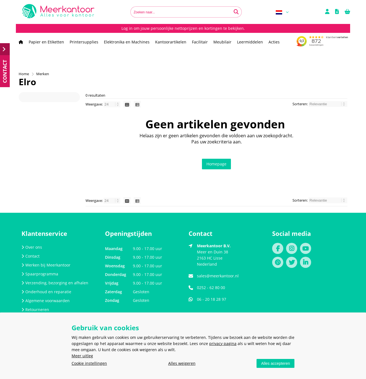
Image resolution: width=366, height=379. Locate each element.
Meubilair (222, 42)
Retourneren (35, 309)
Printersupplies (84, 42)
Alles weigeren (182, 363)
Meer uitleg (82, 355)
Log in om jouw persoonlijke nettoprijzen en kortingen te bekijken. (183, 28)
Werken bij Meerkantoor (45, 265)
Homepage (216, 164)
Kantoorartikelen (170, 42)
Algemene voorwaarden (45, 300)
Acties (274, 42)
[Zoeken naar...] (236, 12)
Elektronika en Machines (127, 42)
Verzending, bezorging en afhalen (54, 282)
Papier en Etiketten (46, 42)
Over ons (31, 247)
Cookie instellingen (89, 363)
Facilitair (200, 42)
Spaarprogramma (39, 274)
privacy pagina (222, 343)
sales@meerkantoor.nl (218, 275)
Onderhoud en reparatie (46, 291)
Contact (30, 256)
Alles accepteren (275, 363)
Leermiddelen (250, 42)
